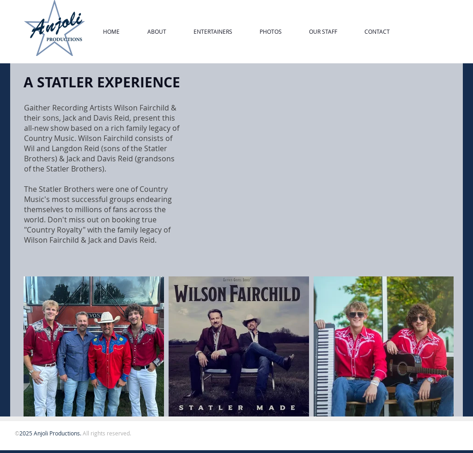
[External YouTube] (319, 162)
